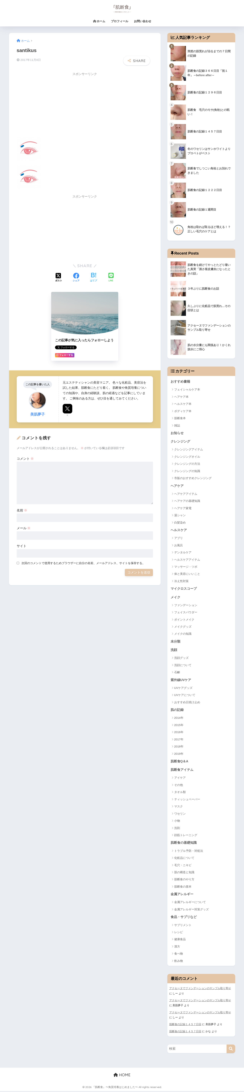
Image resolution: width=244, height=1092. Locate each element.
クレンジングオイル (187, 456)
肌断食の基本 (182, 887)
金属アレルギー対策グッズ (191, 910)
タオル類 (180, 793)
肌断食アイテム (182, 771)
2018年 (178, 747)
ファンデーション (185, 605)
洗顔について (182, 665)
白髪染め (180, 522)
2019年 (178, 754)
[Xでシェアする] (58, 278)
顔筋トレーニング (185, 836)
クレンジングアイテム (188, 449)
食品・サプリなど (184, 918)
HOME (122, 1075)
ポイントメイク (184, 620)
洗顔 (174, 651)
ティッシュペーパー (187, 800)
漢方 (177, 948)
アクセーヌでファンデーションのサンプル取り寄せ (200, 989)
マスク (178, 807)
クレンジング (180, 441)
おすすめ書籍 (180, 381)
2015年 (178, 726)
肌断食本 (180, 418)
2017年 (178, 740)
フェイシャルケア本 (187, 389)
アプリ (178, 538)
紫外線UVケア (181, 681)
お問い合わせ (142, 21)
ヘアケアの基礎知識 (187, 501)
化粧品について (184, 859)
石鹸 (177, 673)
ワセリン (180, 814)
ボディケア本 (182, 411)
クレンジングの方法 (187, 464)
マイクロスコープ (184, 589)
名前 (22, 510)
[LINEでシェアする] (111, 277)
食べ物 (178, 955)
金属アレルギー (182, 895)
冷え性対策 (181, 581)
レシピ (178, 933)
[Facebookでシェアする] (76, 278)
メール (24, 528)
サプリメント (182, 926)
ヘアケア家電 (182, 508)
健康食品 (180, 940)
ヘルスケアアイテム (187, 560)
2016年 (178, 733)
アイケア (180, 779)
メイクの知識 (182, 634)
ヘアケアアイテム (185, 494)
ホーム (99, 21)
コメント (25, 459)
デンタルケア (182, 553)
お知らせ (177, 433)
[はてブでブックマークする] (93, 278)
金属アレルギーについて (190, 903)
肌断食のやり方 (184, 880)
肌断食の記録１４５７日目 (185, 1025)
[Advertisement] (49, 105)
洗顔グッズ (181, 658)
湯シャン (180, 515)
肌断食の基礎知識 (184, 844)
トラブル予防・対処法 (188, 852)
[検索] (231, 1049)
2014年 (178, 718)
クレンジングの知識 (187, 471)
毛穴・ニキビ (182, 866)
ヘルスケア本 (182, 404)
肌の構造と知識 (184, 873)
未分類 (175, 642)
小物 (177, 821)
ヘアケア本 (181, 396)
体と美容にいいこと (187, 574)
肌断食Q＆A (179, 762)
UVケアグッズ (183, 688)
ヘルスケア (179, 530)
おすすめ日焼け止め (187, 703)
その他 (178, 786)
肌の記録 (177, 711)
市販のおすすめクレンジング (193, 478)
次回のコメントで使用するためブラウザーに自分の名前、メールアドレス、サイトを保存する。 (83, 563)
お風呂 (178, 545)
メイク (175, 597)
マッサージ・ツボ (185, 567)
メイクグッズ (182, 627)
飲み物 (178, 962)
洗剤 (177, 829)
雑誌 (177, 425)
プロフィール (119, 21)
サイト (21, 546)
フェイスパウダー (185, 613)
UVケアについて (185, 696)
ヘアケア (177, 486)
